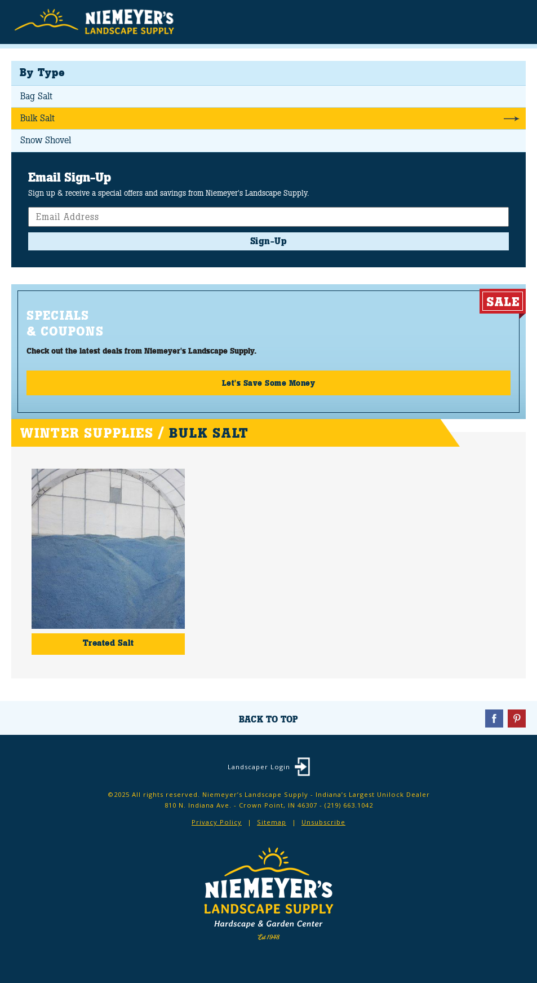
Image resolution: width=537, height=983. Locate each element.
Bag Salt (36, 96)
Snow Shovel (45, 140)
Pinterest (517, 718)
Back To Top (268, 719)
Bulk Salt (37, 118)
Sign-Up (268, 241)
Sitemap (271, 822)
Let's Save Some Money (269, 383)
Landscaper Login (259, 766)
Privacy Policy (217, 822)
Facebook (494, 718)
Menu (511, 21)
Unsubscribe (323, 822)
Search (489, 22)
